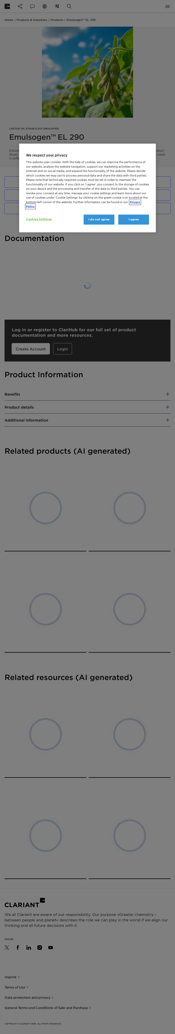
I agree (134, 219)
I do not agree (99, 219)
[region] (87, 188)
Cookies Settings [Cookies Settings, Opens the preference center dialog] (39, 219)
